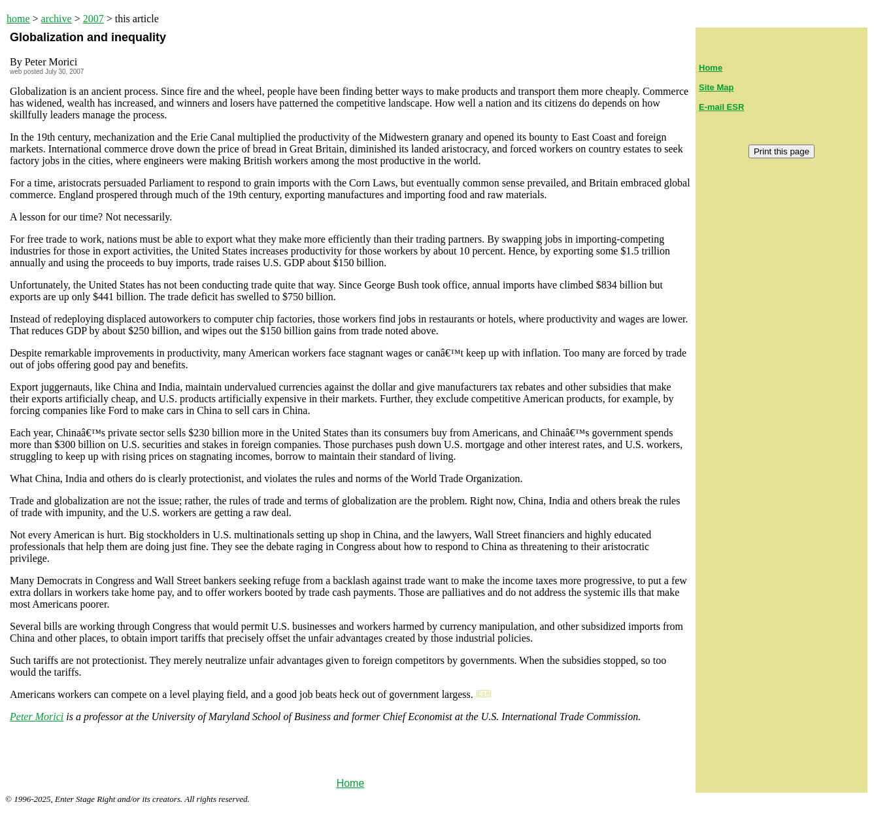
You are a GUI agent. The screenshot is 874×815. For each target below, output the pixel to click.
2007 (93, 18)
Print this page (781, 151)
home (18, 18)
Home (351, 783)
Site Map (716, 87)
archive (56, 18)
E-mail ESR (721, 107)
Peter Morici (36, 716)
